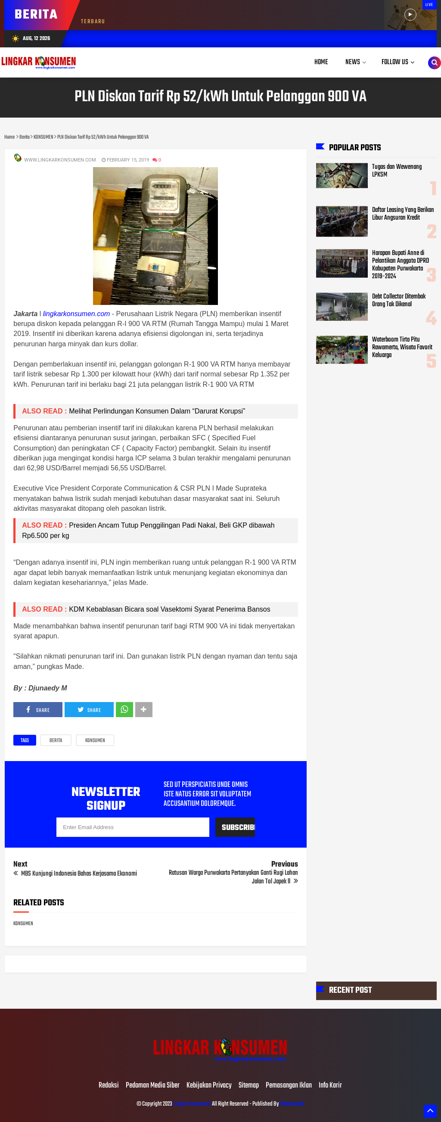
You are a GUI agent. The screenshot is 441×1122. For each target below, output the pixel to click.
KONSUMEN (95, 741)
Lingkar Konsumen (192, 1104)
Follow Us (395, 62)
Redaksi (109, 1086)
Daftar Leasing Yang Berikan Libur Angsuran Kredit (403, 213)
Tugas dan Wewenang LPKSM (397, 170)
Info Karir (330, 1086)
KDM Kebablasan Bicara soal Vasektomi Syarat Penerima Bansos (169, 609)
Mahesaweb (291, 1104)
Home (321, 62)
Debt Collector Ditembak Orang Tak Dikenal (398, 300)
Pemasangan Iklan (289, 1086)
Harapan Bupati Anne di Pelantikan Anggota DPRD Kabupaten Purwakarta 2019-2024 (400, 265)
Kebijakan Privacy (209, 1086)
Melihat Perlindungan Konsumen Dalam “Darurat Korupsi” (157, 411)
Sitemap (249, 1086)
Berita (56, 741)
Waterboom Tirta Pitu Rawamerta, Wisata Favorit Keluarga (402, 347)
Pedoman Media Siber (153, 1086)
